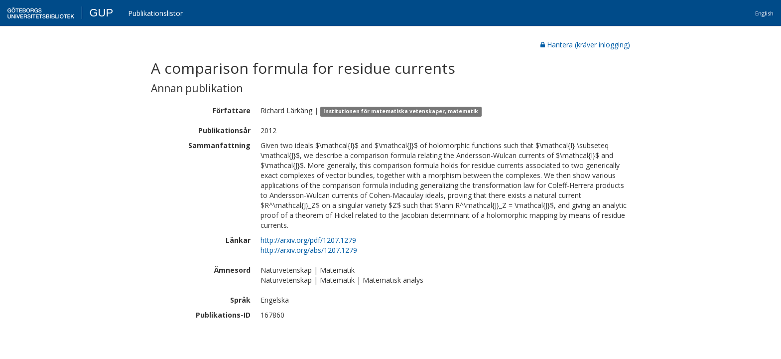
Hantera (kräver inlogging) (585, 44)
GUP (101, 12)
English (764, 13)
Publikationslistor (155, 13)
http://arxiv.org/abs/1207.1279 (308, 250)
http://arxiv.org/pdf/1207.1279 (308, 240)
